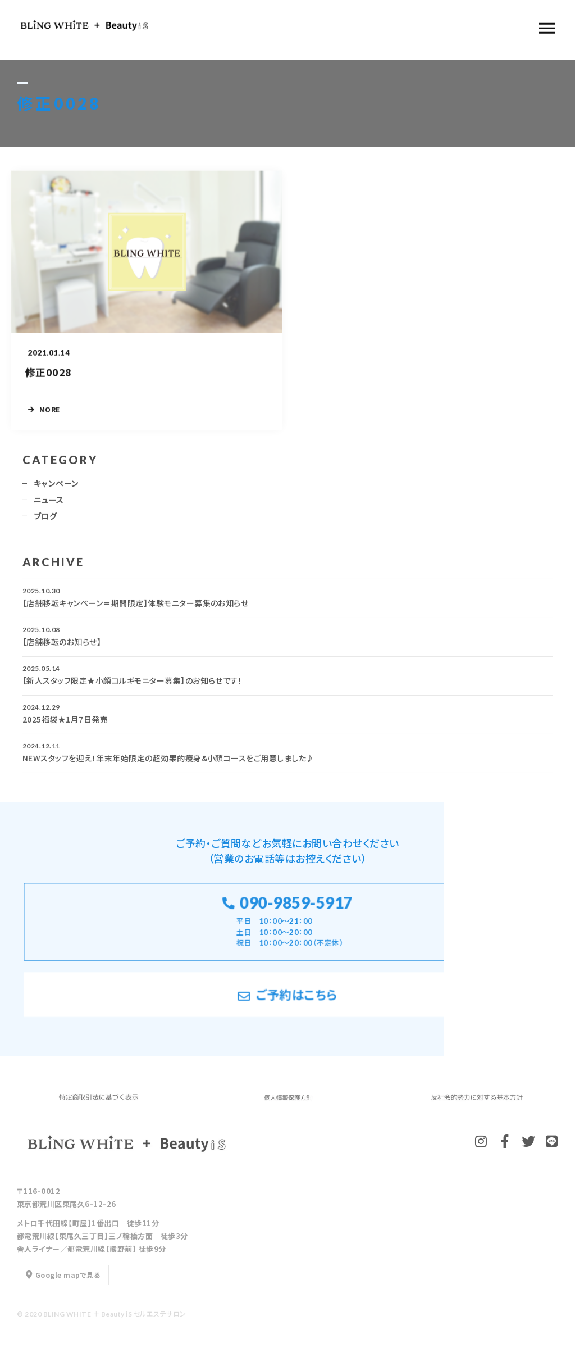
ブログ (45, 519)
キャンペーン (56, 486)
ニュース (49, 503)
